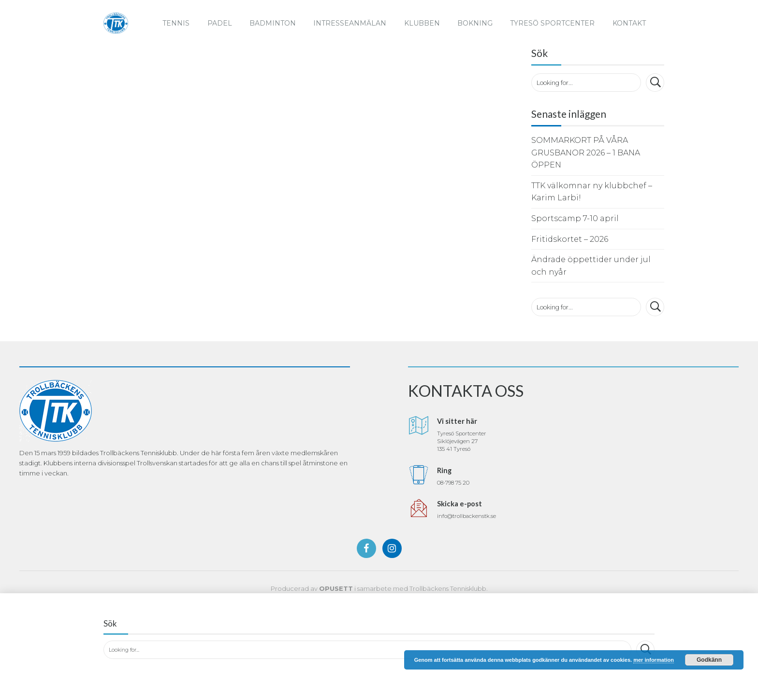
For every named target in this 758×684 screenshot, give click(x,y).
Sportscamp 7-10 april (575, 218)
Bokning (475, 23)
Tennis (176, 23)
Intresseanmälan (349, 23)
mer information (653, 660)
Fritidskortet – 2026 (569, 239)
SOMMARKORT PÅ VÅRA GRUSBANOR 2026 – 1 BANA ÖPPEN (585, 152)
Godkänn (709, 659)
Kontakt (629, 23)
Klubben (422, 23)
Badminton (272, 23)
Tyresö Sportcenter (552, 23)
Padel (219, 23)
